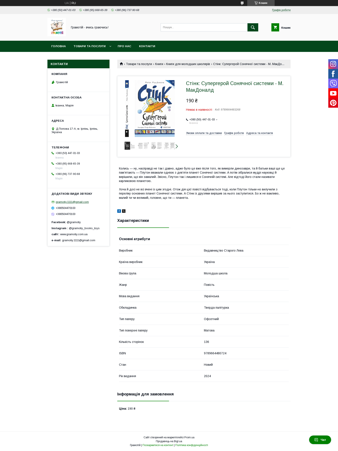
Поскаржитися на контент (157, 445)
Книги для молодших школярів (188, 64)
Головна (58, 46)
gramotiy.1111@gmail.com (72, 202)
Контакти (147, 46)
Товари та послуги (90, 46)
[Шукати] (252, 27)
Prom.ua (189, 437)
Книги (159, 64)
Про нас (124, 46)
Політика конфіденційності (191, 445)
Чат (320, 440)
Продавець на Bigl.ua (169, 441)
